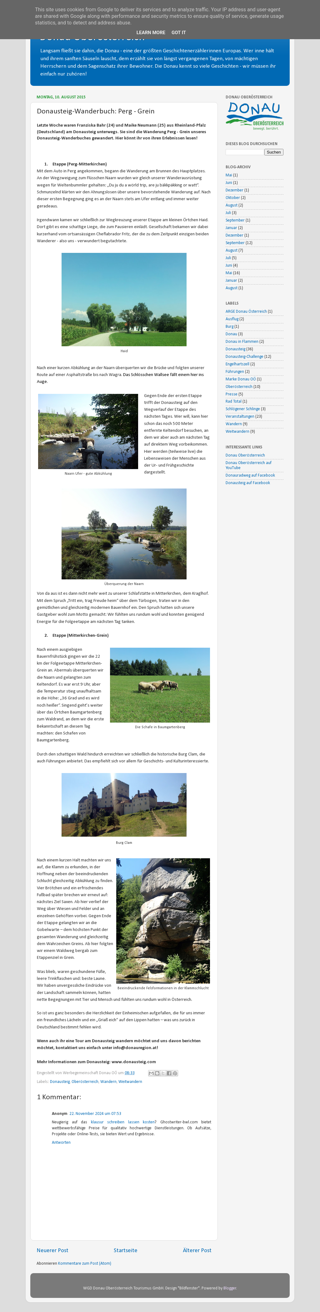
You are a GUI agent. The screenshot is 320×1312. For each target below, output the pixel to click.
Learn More (151, 32)
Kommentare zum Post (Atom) (84, 1264)
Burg (229, 327)
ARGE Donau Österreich (246, 312)
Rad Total (234, 402)
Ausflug (232, 319)
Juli (228, 213)
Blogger (229, 1288)
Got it (179, 32)
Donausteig (60, 1082)
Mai (229, 175)
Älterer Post (197, 1251)
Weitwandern (130, 1082)
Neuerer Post (52, 1251)
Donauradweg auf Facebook (250, 475)
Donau (231, 334)
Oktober (233, 198)
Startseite (126, 1251)
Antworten (61, 1143)
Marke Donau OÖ (241, 379)
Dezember (234, 190)
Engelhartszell (237, 364)
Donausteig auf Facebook (248, 483)
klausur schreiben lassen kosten (123, 1122)
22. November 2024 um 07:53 (95, 1114)
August (232, 205)
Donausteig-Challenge (244, 357)
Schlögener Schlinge (243, 409)
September (235, 220)
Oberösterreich (85, 1082)
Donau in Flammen (242, 342)
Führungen (235, 372)
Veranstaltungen (240, 417)
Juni (229, 183)
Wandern (108, 1082)
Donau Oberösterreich (245, 455)
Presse (232, 394)
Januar (231, 228)
